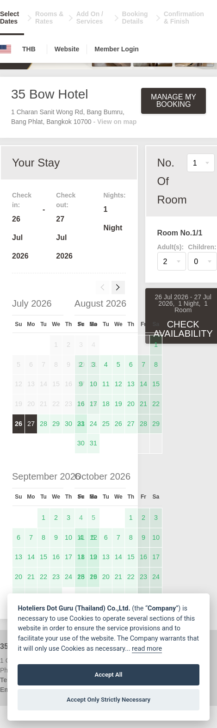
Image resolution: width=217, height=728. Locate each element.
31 (93, 443)
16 (81, 403)
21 (143, 403)
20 (131, 403)
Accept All (108, 674)
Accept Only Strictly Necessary (108, 699)
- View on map (114, 121)
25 (106, 423)
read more (147, 649)
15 (156, 384)
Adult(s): (170, 247)
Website (67, 49)
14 (143, 384)
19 (118, 403)
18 (106, 403)
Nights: (114, 195)
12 (118, 384)
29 (56, 423)
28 (43, 423)
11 (106, 384)
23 (81, 423)
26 (18, 423)
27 (31, 423)
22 (156, 403)
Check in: (21, 200)
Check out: (65, 200)
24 (93, 423)
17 (93, 403)
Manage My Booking (173, 100)
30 (68, 423)
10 (93, 384)
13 (131, 384)
